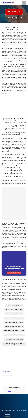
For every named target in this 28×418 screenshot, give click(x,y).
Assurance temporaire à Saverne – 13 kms (14, 313)
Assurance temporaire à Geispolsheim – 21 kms (14, 330)
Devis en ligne (14, 273)
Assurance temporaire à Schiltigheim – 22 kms (14, 335)
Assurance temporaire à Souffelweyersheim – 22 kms (14, 344)
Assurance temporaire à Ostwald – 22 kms (14, 339)
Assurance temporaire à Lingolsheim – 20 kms (14, 326)
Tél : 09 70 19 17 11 (11, 17)
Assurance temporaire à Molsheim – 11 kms (14, 309)
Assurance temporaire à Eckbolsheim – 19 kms (14, 318)
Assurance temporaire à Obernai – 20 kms (14, 322)
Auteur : (3, 371)
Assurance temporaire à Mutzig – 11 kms (14, 305)
